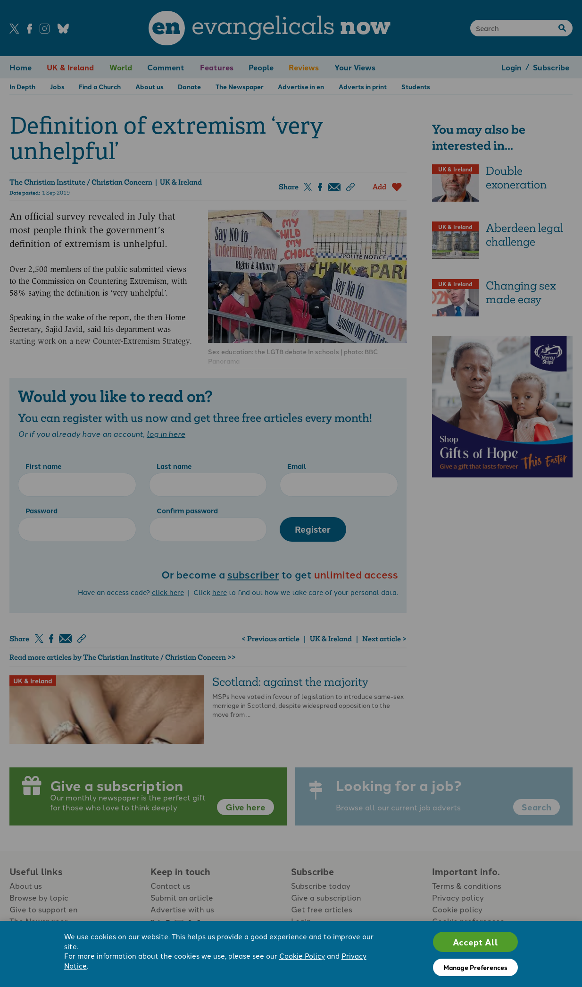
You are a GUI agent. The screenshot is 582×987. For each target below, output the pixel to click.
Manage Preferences (475, 967)
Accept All (475, 942)
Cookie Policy (302, 956)
